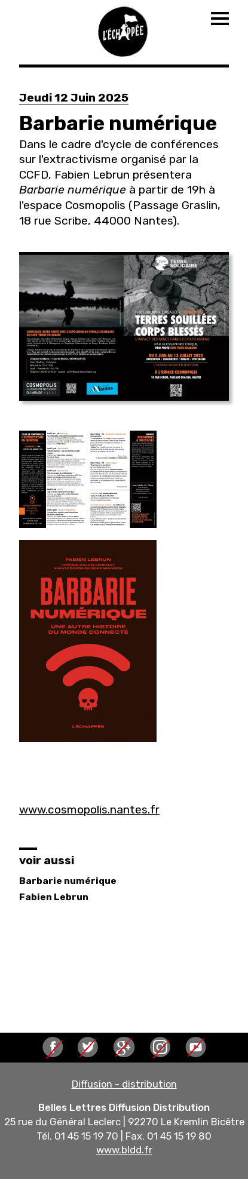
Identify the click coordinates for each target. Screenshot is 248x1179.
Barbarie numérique (68, 881)
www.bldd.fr (124, 1150)
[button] (124, 326)
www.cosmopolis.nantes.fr (89, 809)
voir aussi (46, 860)
